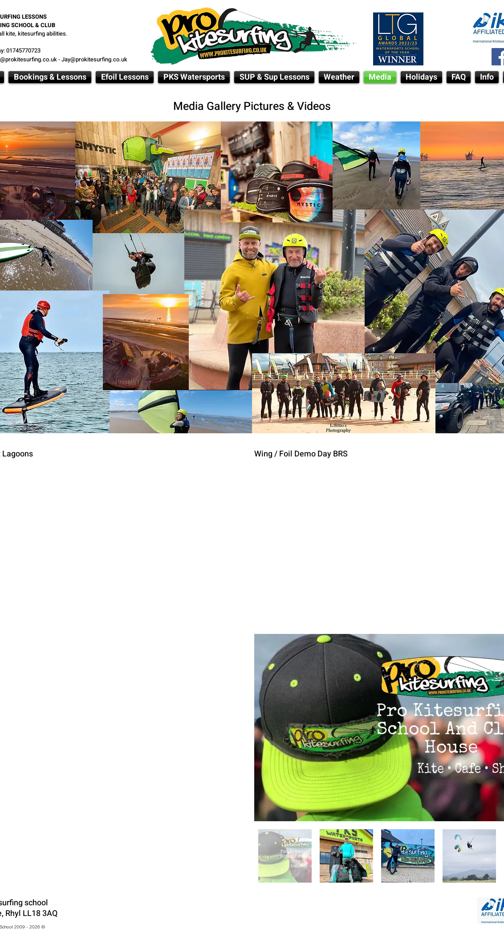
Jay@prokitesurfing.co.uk (94, 59)
